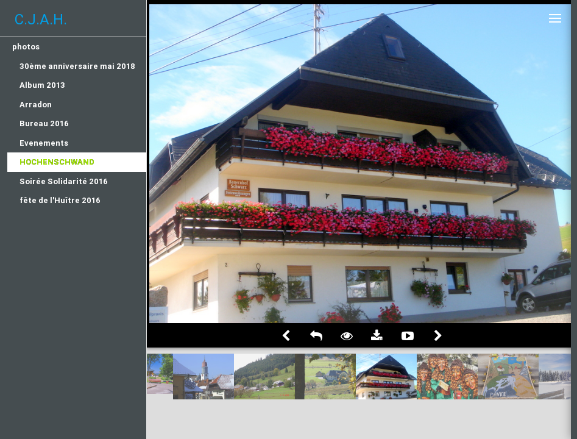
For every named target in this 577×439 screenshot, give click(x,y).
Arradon (35, 104)
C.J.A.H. (41, 19)
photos (26, 46)
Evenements (43, 143)
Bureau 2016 (44, 123)
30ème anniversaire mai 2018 (77, 66)
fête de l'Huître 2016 (60, 200)
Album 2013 (42, 85)
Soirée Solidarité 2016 (63, 181)
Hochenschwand (56, 162)
